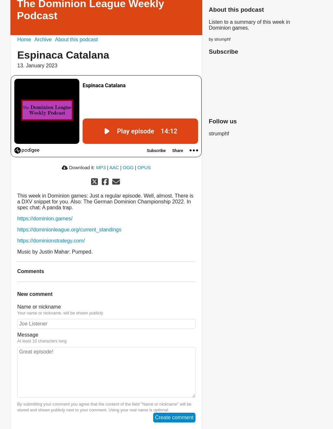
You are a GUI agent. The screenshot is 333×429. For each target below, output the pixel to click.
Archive (43, 39)
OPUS (144, 167)
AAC (114, 167)
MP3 (101, 167)
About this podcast (76, 39)
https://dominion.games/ (45, 218)
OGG (128, 167)
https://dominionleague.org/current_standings (69, 229)
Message (27, 335)
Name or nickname (39, 307)
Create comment (174, 417)
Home (24, 39)
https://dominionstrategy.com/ (51, 240)
